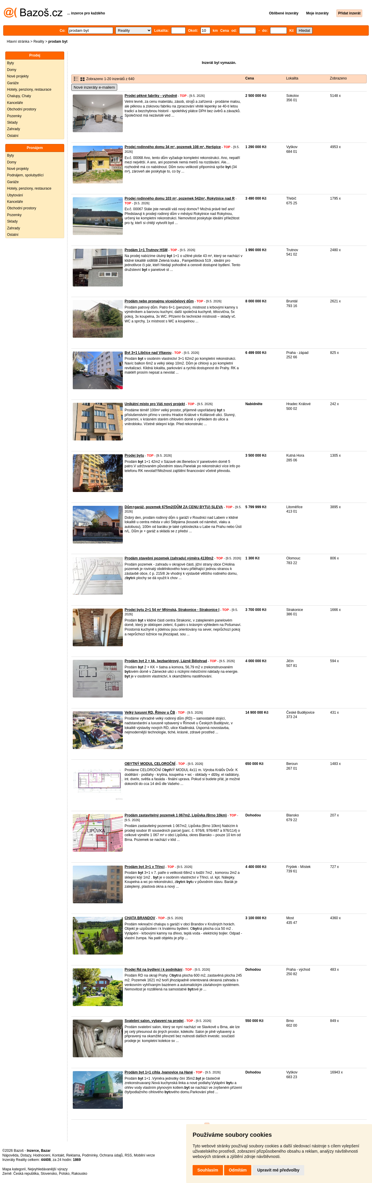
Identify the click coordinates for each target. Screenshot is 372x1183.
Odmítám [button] (238, 1170)
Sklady (12, 122)
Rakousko (79, 1174)
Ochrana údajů (111, 1155)
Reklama (73, 1155)
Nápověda (10, 1155)
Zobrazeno (338, 78)
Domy (11, 70)
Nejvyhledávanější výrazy (47, 1169)
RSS (128, 1155)
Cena (249, 78)
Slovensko (49, 1174)
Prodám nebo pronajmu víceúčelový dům (159, 301)
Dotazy (25, 1155)
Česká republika (26, 1174)
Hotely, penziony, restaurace (29, 89)
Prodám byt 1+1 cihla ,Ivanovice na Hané (159, 1072)
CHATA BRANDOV (140, 918)
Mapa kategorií (14, 1169)
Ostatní (13, 136)
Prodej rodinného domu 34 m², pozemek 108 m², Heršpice (173, 147)
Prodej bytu (134, 455)
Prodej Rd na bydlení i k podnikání (153, 969)
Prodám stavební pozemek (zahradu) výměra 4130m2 (169, 558)
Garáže (13, 83)
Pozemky (14, 116)
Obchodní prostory (21, 109)
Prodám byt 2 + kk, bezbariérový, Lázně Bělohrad (166, 661)
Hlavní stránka (18, 41)
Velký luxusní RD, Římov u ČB (150, 712)
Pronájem (35, 148)
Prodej (34, 55)
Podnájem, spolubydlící (25, 175)
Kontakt (58, 1155)
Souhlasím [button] (207, 1170)
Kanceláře (15, 103)
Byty (10, 63)
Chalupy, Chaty (19, 96)
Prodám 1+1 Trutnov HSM (146, 250)
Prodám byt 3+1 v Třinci (145, 867)
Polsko (64, 1174)
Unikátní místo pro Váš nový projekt (155, 404)
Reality (38, 41)
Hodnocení (41, 1155)
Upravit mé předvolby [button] (278, 1170)
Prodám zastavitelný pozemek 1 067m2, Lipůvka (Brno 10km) (176, 815)
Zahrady (13, 129)
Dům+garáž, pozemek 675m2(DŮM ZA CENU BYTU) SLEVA (174, 507)
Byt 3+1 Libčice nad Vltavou (148, 353)
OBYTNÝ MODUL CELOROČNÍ (150, 764)
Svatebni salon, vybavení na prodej (154, 1021)
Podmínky (89, 1155)
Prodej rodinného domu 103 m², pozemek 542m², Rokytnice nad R (179, 198)
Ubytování (15, 195)
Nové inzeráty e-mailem (94, 87)
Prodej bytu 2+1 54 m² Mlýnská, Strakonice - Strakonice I (172, 610)
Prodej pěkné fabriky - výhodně (151, 96)
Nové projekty (18, 76)
